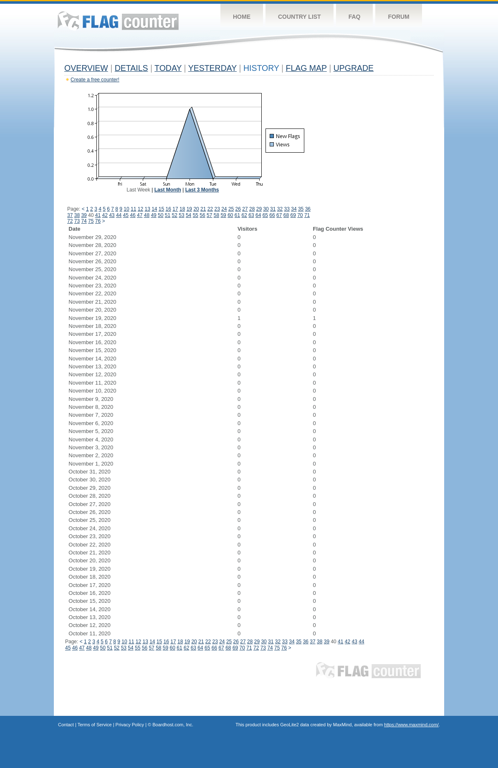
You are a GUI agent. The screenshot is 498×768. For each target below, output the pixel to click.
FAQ (355, 16)
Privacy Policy (130, 724)
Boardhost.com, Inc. (172, 724)
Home (241, 16)
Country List (299, 16)
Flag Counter (118, 20)
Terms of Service (95, 724)
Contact (66, 724)
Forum (398, 16)
